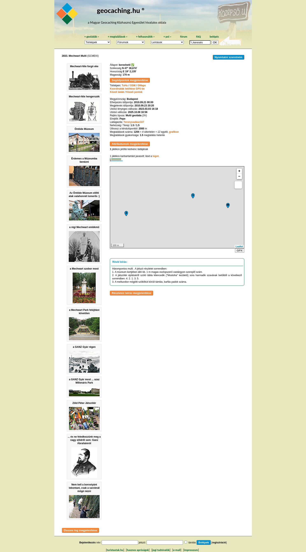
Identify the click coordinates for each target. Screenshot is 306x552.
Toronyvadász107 (133, 122)
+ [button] (239, 171)
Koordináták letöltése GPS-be (127, 88)
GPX (239, 250)
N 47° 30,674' (129, 68)
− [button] (239, 176)
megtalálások (117, 36)
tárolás (192, 542)
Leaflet (239, 246)
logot (155, 156)
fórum (183, 36)
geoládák (91, 36)
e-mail (176, 550)
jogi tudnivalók (161, 550)
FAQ (198, 36)
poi (167, 36)
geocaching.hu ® (121, 10)
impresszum (191, 550)
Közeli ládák (117, 92)
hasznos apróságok (138, 550)
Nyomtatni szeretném (228, 57)
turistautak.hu (115, 550)
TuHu (125, 85)
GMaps (142, 85)
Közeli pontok (134, 92)
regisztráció (219, 542)
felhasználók (145, 36)
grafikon (174, 131)
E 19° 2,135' (129, 71)
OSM (132, 85)
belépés (214, 36)
